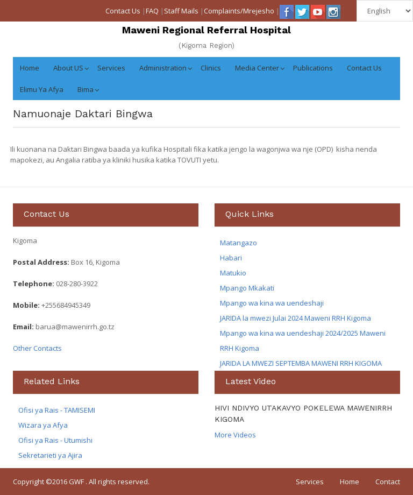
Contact (387, 481)
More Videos (235, 435)
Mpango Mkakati (247, 288)
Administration (163, 68)
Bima (85, 89)
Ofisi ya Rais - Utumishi (55, 440)
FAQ (152, 11)
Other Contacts (37, 348)
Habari (231, 258)
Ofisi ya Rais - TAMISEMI (56, 410)
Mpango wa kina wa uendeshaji (272, 303)
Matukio (233, 273)
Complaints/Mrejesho (239, 11)
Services (111, 68)
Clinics (211, 68)
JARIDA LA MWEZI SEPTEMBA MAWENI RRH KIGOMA (301, 363)
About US (68, 68)
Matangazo (238, 242)
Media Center (257, 68)
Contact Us (122, 11)
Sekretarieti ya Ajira (50, 455)
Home (29, 68)
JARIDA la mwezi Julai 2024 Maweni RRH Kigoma (295, 318)
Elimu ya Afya (41, 89)
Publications (313, 68)
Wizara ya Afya (43, 425)
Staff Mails (181, 11)
